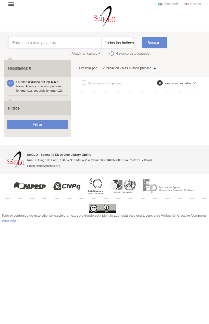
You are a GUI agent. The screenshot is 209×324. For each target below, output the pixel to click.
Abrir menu (12, 4)
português (171, 4)
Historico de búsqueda (132, 53)
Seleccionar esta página (105, 83)
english (195, 4)
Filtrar (37, 124)
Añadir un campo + (86, 53)
